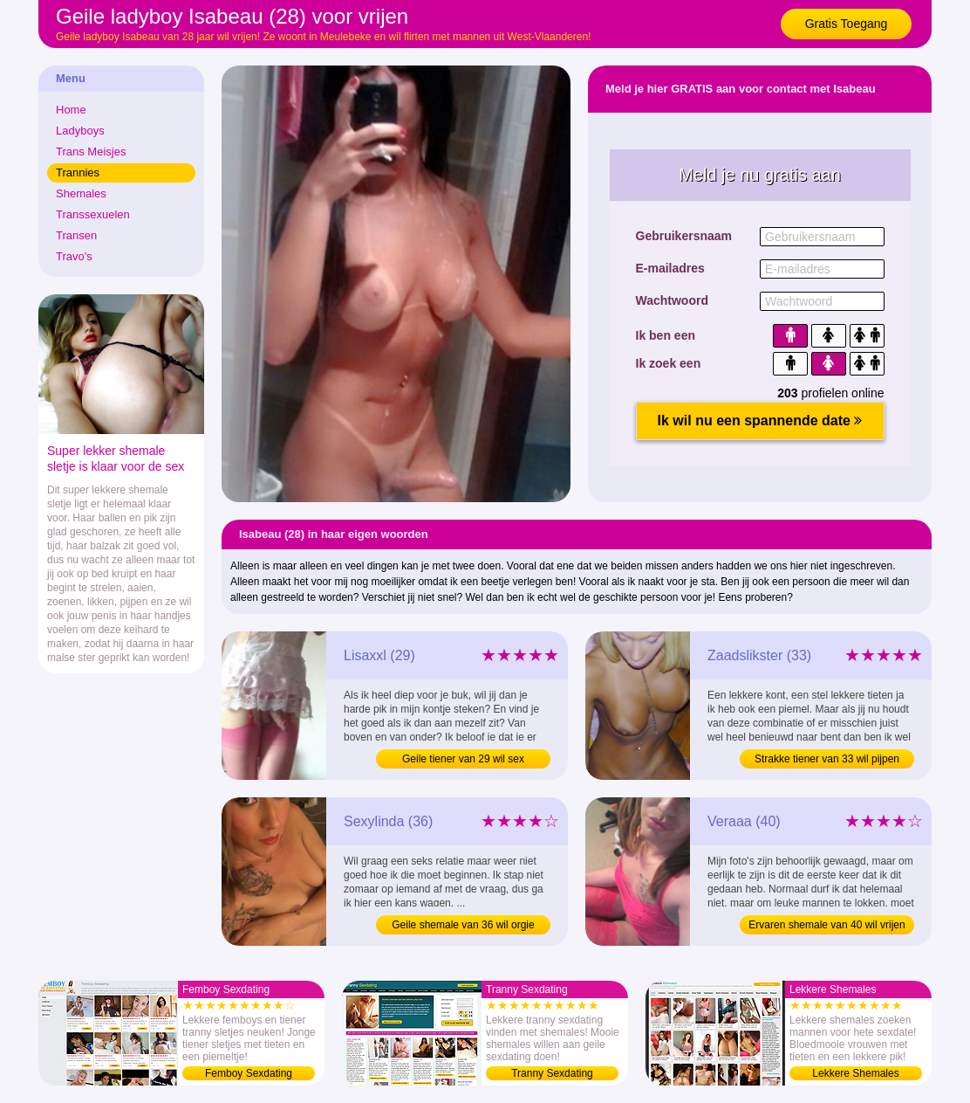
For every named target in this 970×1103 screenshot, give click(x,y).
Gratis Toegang (846, 24)
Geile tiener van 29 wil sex (463, 759)
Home (71, 109)
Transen (76, 235)
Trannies (77, 172)
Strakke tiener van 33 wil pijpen (827, 759)
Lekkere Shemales (855, 1073)
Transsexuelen (93, 214)
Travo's (74, 256)
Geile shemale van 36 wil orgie (463, 925)
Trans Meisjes (91, 151)
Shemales (81, 193)
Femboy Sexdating (248, 1073)
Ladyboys (80, 130)
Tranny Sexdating (552, 1073)
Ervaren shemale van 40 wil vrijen (826, 925)
